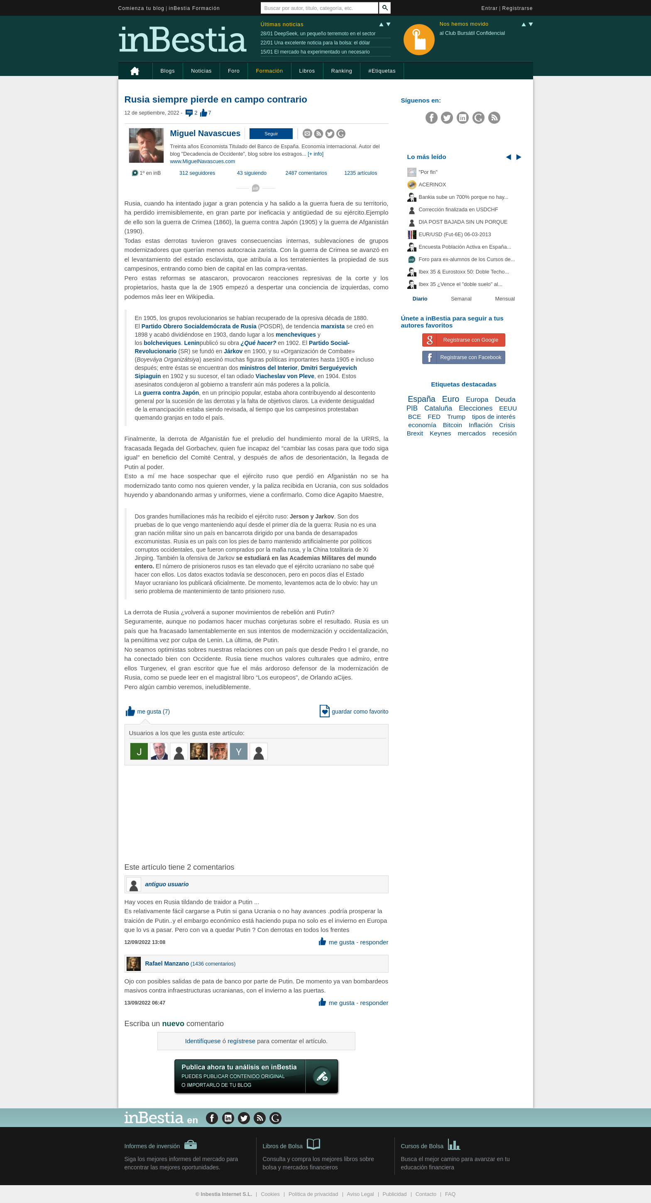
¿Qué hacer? (259, 343)
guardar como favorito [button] (354, 711)
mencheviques (296, 334)
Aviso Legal (360, 1194)
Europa (477, 399)
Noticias (201, 71)
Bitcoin (452, 424)
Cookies (270, 1194)
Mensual (505, 299)
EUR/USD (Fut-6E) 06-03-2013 (455, 234)
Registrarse (517, 8)
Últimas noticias (282, 24)
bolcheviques (162, 343)
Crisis (507, 424)
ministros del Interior (268, 367)
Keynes (440, 433)
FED (434, 416)
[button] (271, 133)
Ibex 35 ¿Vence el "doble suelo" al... (460, 284)
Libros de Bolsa (292, 1143)
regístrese (241, 1040)
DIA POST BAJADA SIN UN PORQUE (463, 222)
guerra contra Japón (171, 392)
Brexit (415, 433)
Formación (269, 71)
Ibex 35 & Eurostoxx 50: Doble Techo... (464, 272)
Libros (307, 71)
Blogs (168, 71)
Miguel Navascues (205, 133)
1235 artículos (360, 173)
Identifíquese (203, 1040)
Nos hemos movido (464, 24)
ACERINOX (432, 185)
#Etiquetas (382, 71)
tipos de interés (493, 416)
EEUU (508, 408)
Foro (234, 71)
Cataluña (438, 408)
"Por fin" (428, 172)
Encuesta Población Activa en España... (465, 247)
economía (422, 424)
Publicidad (395, 1194)
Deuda (505, 399)
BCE (414, 416)
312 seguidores (197, 173)
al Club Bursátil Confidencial (472, 33)
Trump (456, 416)
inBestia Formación (194, 8)
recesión (504, 433)
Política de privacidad (313, 1194)
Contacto (426, 1194)
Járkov (233, 351)
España (421, 398)
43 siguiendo (252, 173)
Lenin (192, 343)
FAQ (450, 1194)
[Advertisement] (257, 813)
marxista (333, 326)
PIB (412, 408)
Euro (450, 398)
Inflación (480, 424)
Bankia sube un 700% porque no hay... (464, 197)
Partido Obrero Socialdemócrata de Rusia (199, 326)
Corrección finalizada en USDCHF (458, 210)
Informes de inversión (161, 1144)
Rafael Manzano (167, 963)
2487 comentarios (306, 173)
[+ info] (315, 154)
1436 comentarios (213, 964)
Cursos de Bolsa (431, 1143)
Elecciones (475, 408)
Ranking (341, 71)
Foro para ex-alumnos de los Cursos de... (467, 259)
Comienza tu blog (141, 8)
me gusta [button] (144, 711)
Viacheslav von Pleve (285, 376)
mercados (472, 433)
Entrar (490, 8)
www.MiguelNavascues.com (202, 161)
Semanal (461, 299)
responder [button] (374, 942)
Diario (420, 299)
